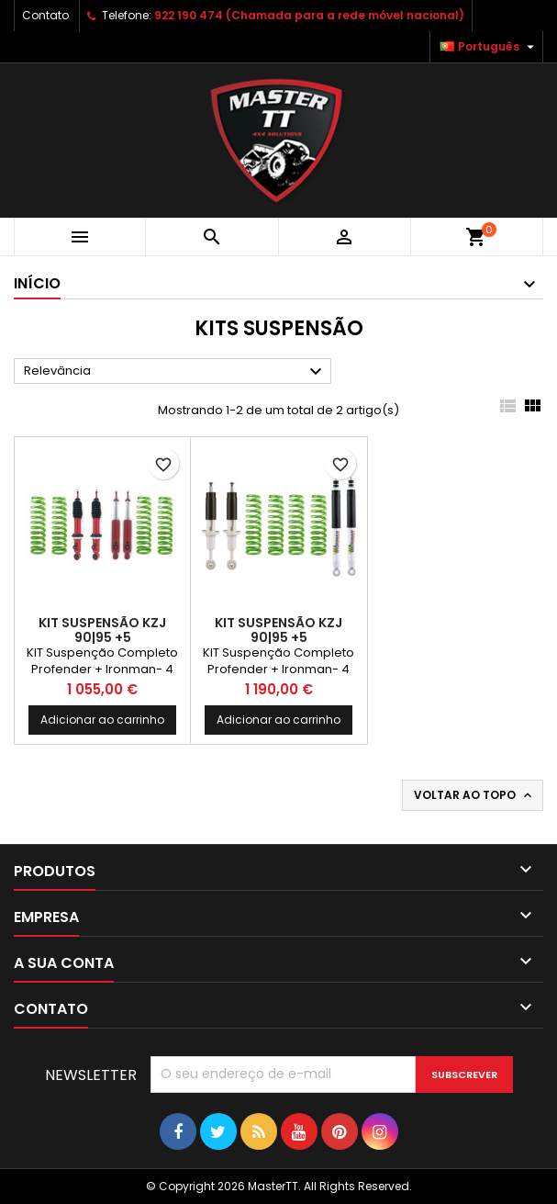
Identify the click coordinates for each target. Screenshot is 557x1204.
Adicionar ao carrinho (102, 719)
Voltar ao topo (474, 795)
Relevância (175, 372)
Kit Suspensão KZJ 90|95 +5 (102, 630)
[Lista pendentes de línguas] (489, 46)
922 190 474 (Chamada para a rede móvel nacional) (309, 15)
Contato (45, 15)
